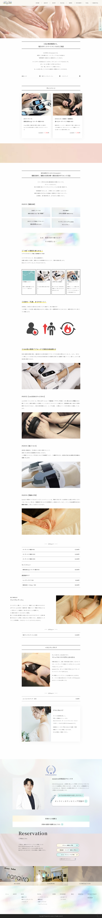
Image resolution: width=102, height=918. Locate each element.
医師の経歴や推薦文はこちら (51, 824)
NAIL (87, 3)
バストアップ (71, 76)
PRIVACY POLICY (92, 894)
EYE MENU (79, 3)
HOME (37, 3)
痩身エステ (31, 76)
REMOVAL (95, 3)
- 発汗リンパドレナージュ (27, 899)
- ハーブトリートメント (42, 897)
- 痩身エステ (24, 897)
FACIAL (62, 3)
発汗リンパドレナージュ (51, 76)
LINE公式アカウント (65, 859)
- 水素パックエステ (41, 901)
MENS (70, 3)
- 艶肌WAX (39, 899)
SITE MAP (90, 897)
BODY (54, 3)
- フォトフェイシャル (42, 904)
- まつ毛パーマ (63, 897)
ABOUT (46, 3)
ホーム (7, 894)
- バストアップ (24, 901)
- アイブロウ (63, 899)
